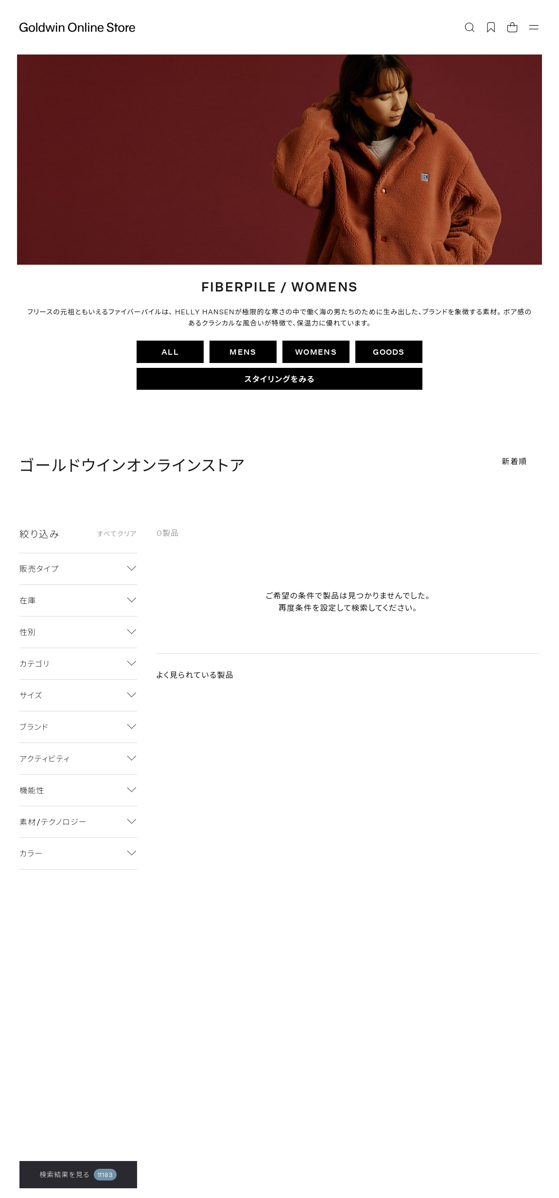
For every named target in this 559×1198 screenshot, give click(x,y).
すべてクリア (117, 533)
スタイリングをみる (280, 379)
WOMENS (316, 351)
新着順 (514, 461)
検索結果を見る (78, 1174)
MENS (242, 351)
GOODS (388, 351)
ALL (170, 351)
